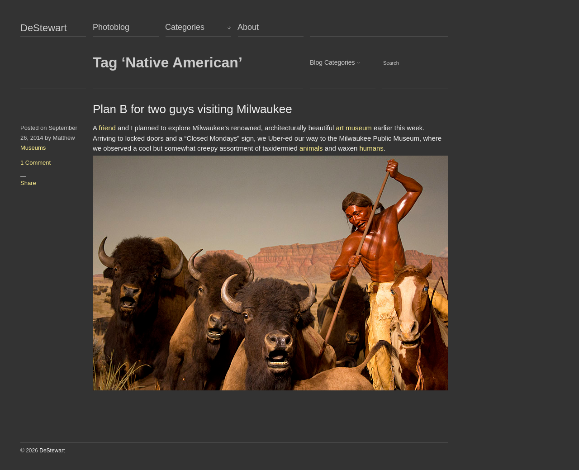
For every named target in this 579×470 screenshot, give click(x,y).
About (248, 27)
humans (371, 148)
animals (311, 148)
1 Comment (35, 162)
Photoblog (111, 27)
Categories (184, 27)
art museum (354, 128)
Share (28, 183)
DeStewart (43, 28)
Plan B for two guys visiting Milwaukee (192, 109)
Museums (33, 147)
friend (107, 128)
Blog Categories (332, 62)
